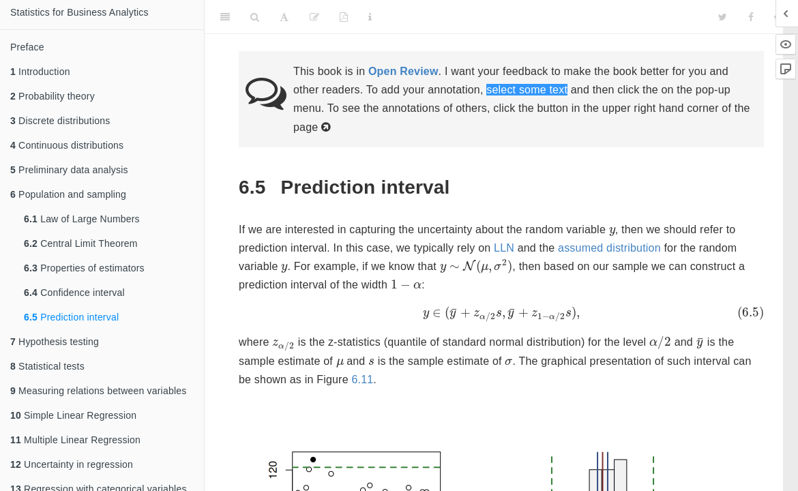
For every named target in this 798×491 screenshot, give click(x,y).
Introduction (40, 71)
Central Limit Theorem (81, 243)
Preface (27, 47)
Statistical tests (47, 366)
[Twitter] (722, 17)
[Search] (254, 17)
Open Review (403, 71)
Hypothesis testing (54, 341)
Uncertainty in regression (71, 464)
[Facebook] (751, 17)
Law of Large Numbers (82, 218)
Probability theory (52, 96)
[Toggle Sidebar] (225, 17)
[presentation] (612, 231)
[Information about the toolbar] (370, 17)
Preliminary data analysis (69, 169)
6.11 (362, 379)
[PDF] (343, 17)
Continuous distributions (66, 145)
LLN (504, 248)
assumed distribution (609, 248)
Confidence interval (74, 292)
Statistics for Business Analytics (79, 12)
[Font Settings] (284, 17)
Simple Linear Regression (73, 415)
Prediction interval (71, 317)
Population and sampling (68, 194)
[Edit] (314, 17)
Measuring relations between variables (98, 390)
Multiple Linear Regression (75, 439)
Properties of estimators (84, 268)
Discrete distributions (60, 120)
